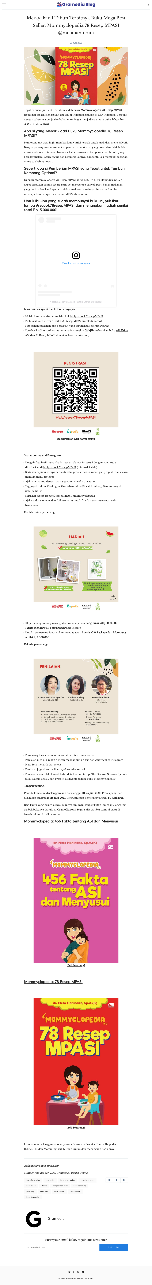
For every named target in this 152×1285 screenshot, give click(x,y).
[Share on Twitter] (109, 1180)
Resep (44, 1186)
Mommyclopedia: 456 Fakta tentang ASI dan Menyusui (71, 821)
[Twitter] (69, 1271)
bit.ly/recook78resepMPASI (86, 316)
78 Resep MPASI (72, 321)
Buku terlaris (59, 1191)
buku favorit (75, 1191)
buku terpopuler (32, 1197)
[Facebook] (74, 1271)
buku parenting (79, 1186)
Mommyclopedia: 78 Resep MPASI (53, 982)
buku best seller (87, 1180)
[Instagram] (78, 1271)
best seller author (67, 1180)
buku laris (44, 1191)
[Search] (148, 4)
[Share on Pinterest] (124, 1180)
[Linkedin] (83, 1271)
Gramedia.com (66, 809)
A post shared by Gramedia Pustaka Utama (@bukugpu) (76, 302)
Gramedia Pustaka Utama (88, 1144)
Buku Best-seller (33, 1180)
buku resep (31, 1186)
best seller (50, 1180)
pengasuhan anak (60, 1186)
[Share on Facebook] (116, 1180)
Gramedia (56, 1218)
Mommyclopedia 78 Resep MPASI (101, 110)
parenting (30, 1191)
